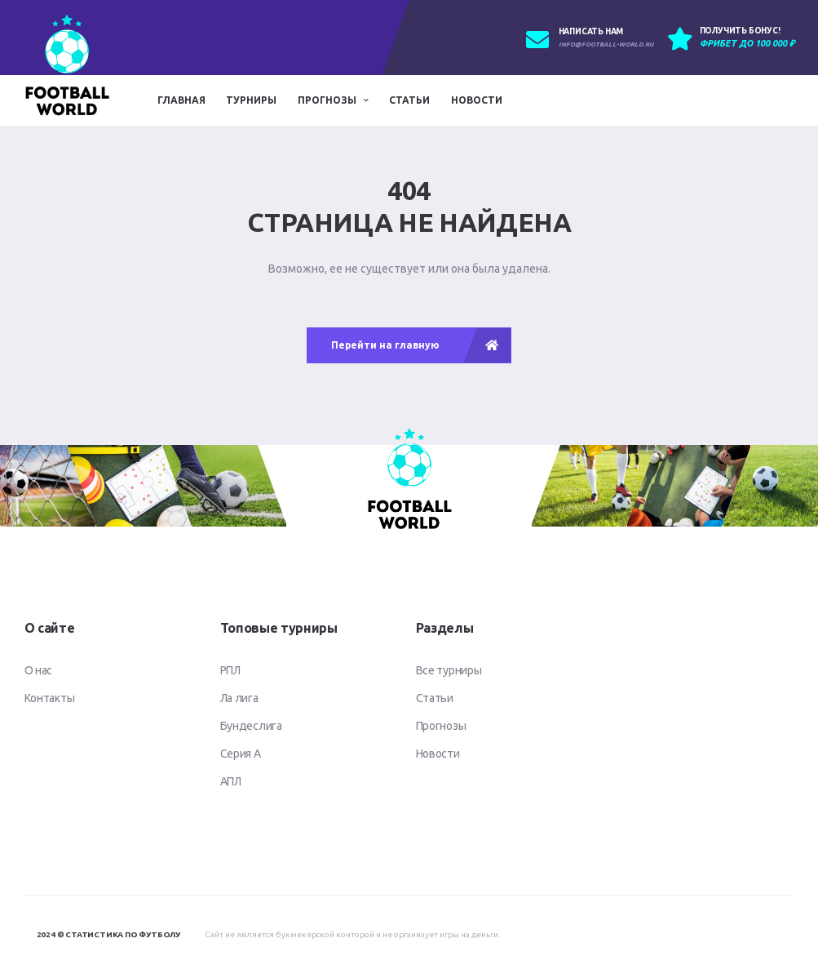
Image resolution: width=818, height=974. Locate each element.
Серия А (240, 753)
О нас (38, 670)
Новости (476, 100)
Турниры (251, 100)
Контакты (49, 698)
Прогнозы (327, 100)
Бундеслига (251, 725)
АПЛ (230, 781)
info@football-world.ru (606, 44)
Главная (181, 100)
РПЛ (230, 670)
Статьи (409, 100)
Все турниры (449, 670)
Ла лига (239, 698)
